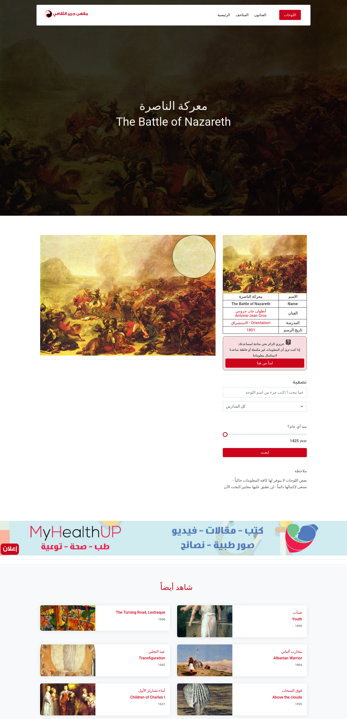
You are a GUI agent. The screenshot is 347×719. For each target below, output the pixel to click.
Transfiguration (152, 658)
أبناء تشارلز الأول (151, 690)
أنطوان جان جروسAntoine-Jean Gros (250, 313)
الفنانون (260, 15)
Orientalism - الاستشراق (251, 323)
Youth (297, 619)
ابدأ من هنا (265, 363)
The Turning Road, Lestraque (140, 612)
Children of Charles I (147, 697)
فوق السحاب (292, 690)
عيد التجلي (157, 651)
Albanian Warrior (287, 658)
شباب (297, 612)
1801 (251, 330)
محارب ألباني (291, 651)
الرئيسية (223, 15)
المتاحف (242, 15)
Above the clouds (287, 697)
